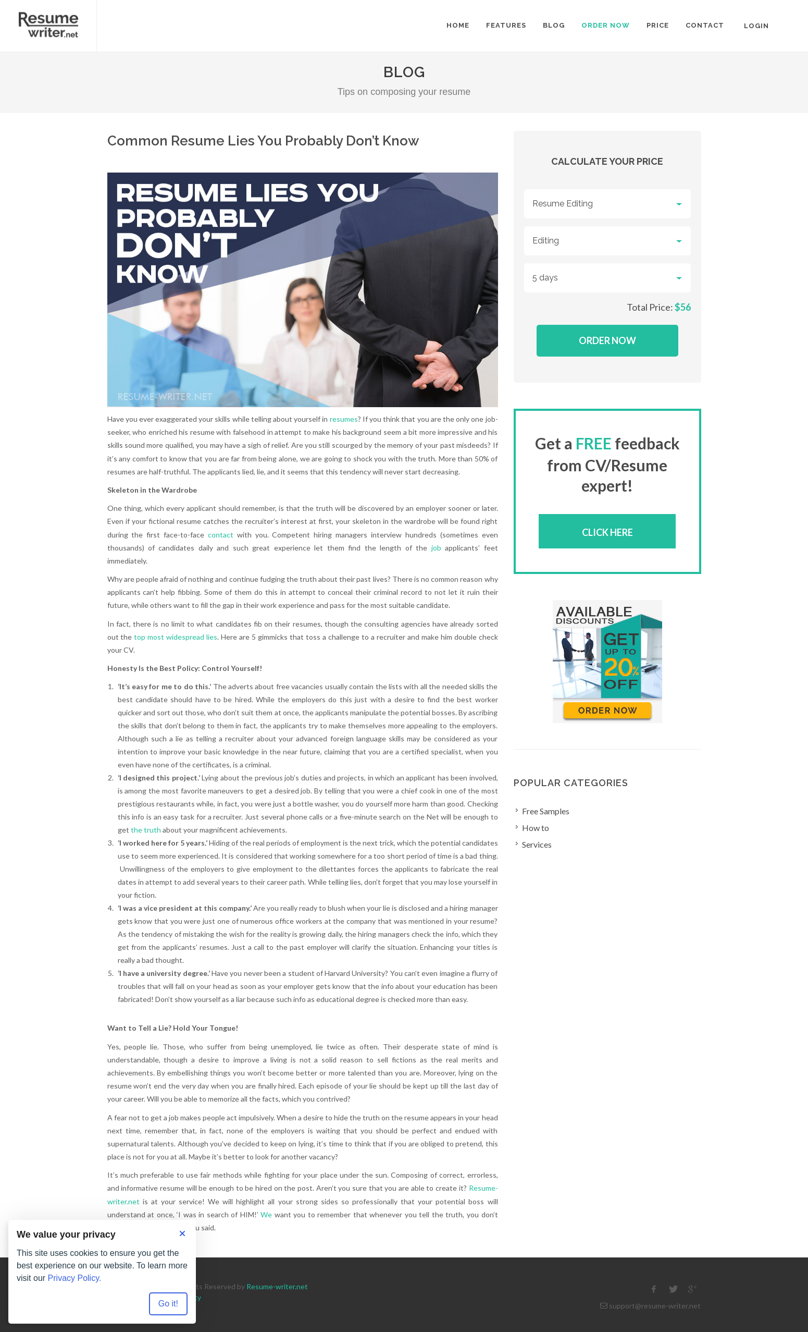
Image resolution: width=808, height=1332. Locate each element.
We (266, 1214)
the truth (146, 829)
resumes (344, 418)
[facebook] (653, 1289)
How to (535, 828)
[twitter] (673, 1289)
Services (537, 844)
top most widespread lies (175, 636)
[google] (692, 1289)
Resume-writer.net (277, 1286)
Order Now (607, 340)
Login (756, 26)
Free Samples (545, 811)
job (436, 547)
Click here (607, 532)
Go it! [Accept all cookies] (168, 1303)
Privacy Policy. (75, 1278)
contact (220, 534)
